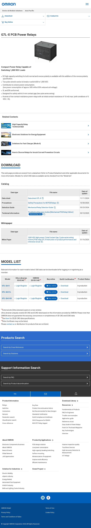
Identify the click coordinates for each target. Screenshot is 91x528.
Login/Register (21, 286)
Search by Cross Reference (13, 347)
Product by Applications (41, 440)
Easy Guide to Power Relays (71, 424)
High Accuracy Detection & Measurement (71, 451)
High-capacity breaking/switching (43, 450)
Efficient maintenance (39, 462)
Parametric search (8, 417)
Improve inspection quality (70, 444)
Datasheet (7, 16)
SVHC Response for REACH (41, 420)
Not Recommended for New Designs (44, 411)
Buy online (52, 286)
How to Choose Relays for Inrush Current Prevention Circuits (30, 152)
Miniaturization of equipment (41, 456)
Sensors (5, 414)
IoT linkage (65, 455)
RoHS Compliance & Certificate (42, 417)
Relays (4, 405)
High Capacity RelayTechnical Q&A (14, 125)
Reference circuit (68, 421)
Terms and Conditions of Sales (11, 517)
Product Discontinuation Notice (42, 408)
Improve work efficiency (40, 459)
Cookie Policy (50, 512)
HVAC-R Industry (7, 485)
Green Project (37, 469)
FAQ (15, 394)
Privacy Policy (5, 512)
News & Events (7, 450)
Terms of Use (50, 508)
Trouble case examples (69, 415)
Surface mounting (38, 453)
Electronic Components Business (13, 444)
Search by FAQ (8, 377)
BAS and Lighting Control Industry (13, 488)
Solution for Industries (11, 469)
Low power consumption (40, 447)
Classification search (9, 420)
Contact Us (52, 16)
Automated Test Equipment (11, 482)
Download (64, 286)
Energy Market (7, 479)
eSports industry (7, 476)
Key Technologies (68, 430)
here (7, 318)
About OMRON (7, 447)
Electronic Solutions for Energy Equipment (23, 134)
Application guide (67, 418)
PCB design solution (39, 444)
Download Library (69, 401)
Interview (65, 433)
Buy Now (35, 405)
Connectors (6, 411)
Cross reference (7, 423)
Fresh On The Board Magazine (72, 427)
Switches (5, 408)
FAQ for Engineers (68, 412)
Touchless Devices (68, 447)
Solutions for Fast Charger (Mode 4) (21, 143)
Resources (66, 405)
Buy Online (7, 22)
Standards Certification (39, 414)
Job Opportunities (8, 456)
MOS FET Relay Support (39, 423)
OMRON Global (6, 508)
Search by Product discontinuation (16, 383)
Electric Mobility (7, 473)
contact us (10, 324)
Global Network (7, 453)
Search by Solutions (10, 353)
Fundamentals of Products (71, 409)
